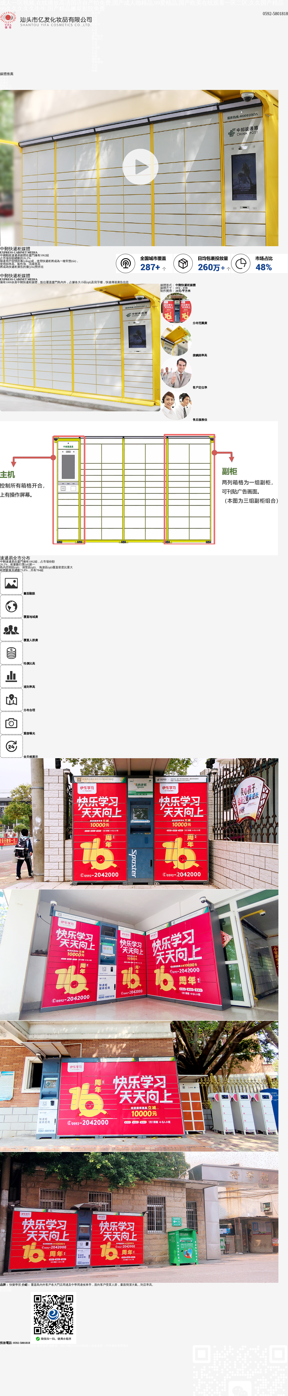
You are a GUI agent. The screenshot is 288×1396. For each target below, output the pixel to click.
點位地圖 (6, 1290)
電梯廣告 (97, 62)
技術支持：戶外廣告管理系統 (110, 1345)
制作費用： (167, 291)
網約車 (96, 59)
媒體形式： (167, 285)
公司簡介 (6, 1345)
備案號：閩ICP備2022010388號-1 (69, 1345)
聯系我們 (42, 1345)
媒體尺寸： (167, 288)
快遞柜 (96, 47)
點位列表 (6, 1287)
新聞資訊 (30, 1345)
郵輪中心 (97, 39)
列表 (94, 18)
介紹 (94, 16)
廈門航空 (97, 36)
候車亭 (96, 24)
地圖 (94, 21)
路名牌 (96, 13)
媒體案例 (18, 1345)
